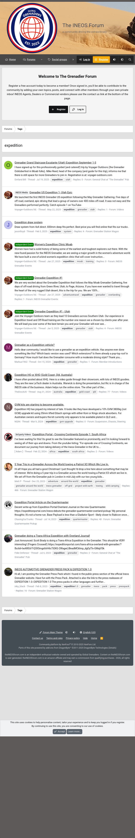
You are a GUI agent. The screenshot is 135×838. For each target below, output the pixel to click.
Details (112, 749)
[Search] (130, 59)
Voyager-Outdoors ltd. (26, 311)
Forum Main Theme (51, 734)
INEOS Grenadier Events (46, 400)
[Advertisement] (67, 91)
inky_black (20, 688)
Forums (31, 59)
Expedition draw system (29, 323)
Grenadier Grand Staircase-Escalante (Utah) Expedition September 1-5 (55, 264)
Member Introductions (110, 463)
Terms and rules (54, 739)
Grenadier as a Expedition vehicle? (34, 446)
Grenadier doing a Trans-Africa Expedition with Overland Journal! (52, 637)
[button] (122, 59)
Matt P (18, 582)
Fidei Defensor (22, 654)
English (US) (88, 734)
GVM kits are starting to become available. (39, 506)
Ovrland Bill (20, 281)
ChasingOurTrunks (24, 620)
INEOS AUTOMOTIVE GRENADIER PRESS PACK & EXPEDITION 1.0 (53, 671)
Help (85, 739)
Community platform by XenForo (67, 746)
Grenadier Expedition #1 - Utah (42, 413)
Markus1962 (21, 463)
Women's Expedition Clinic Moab (43, 346)
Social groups (59, 59)
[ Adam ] (19, 553)
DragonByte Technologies (96, 749)
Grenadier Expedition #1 (39, 379)
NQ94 (17, 523)
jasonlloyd (20, 333)
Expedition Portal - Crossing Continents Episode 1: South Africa (60, 536)
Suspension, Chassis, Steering (110, 523)
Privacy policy (73, 739)
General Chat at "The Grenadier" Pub (110, 281)
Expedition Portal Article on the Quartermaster (42, 603)
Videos (120, 311)
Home (12, 59)
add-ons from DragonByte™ (58, 749)
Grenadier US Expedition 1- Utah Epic (43, 294)
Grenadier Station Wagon (106, 333)
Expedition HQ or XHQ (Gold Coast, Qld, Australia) (43, 476)
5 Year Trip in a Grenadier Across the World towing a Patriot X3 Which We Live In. (62, 565)
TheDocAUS (21, 493)
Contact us (37, 739)
